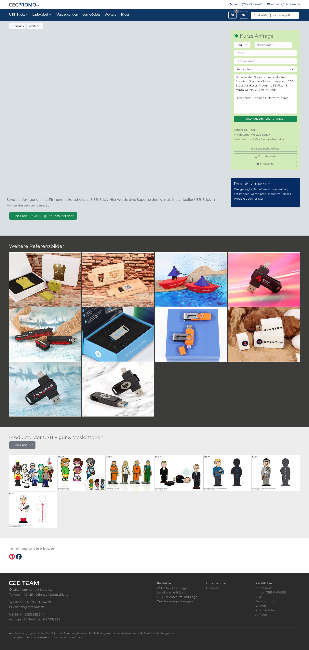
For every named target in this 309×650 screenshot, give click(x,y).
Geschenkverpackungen (175, 601)
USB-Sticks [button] (19, 14)
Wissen (260, 606)
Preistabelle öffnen (265, 148)
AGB (258, 597)
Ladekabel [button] (41, 14)
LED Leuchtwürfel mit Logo (177, 597)
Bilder (125, 14)
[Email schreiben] (244, 15)
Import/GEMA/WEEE (270, 592)
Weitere (110, 14)
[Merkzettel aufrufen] (232, 15)
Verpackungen (67, 14)
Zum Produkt (265, 156)
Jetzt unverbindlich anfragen (265, 118)
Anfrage (261, 615)
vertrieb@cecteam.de (285, 4)
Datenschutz (264, 601)
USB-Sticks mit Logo (172, 588)
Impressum (263, 588)
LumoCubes (91, 14)
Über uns (213, 588)
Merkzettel (265, 164)
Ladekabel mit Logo (171, 592)
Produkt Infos (265, 610)
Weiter (35, 26)
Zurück (17, 26)
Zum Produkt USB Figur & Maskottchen (43, 216)
